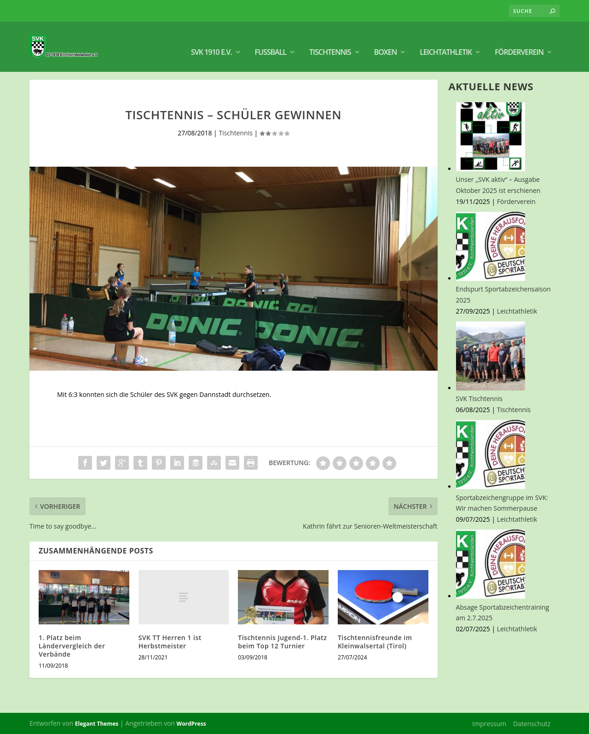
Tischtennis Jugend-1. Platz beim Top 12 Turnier (282, 641)
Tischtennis (330, 41)
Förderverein (519, 41)
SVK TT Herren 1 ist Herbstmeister (170, 641)
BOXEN (385, 41)
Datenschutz (531, 722)
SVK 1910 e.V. (211, 41)
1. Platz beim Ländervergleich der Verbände (72, 645)
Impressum (489, 722)
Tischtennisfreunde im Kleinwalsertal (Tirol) (375, 641)
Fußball (271, 41)
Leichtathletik (446, 41)
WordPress (191, 723)
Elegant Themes (96, 723)
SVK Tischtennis (479, 398)
